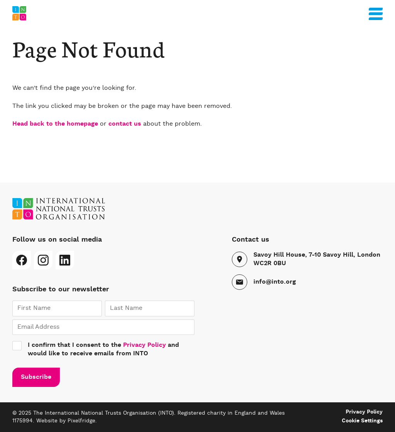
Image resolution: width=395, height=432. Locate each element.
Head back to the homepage (55, 124)
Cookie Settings (362, 421)
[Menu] (376, 12)
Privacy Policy (144, 345)
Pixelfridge (81, 421)
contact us (124, 124)
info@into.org (274, 282)
